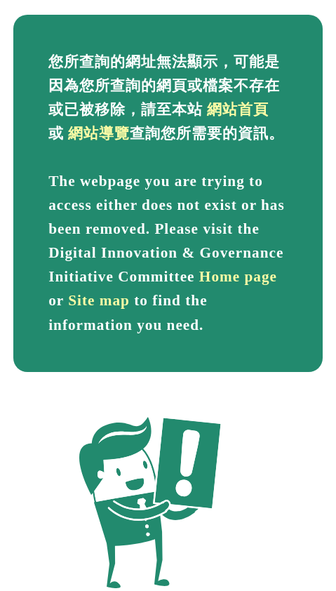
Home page (238, 276)
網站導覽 (99, 133)
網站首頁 (238, 109)
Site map (99, 300)
